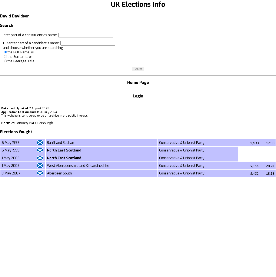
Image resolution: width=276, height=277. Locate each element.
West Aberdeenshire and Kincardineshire (78, 165)
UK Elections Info (138, 4)
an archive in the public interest (66, 115)
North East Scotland (64, 150)
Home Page (138, 82)
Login (138, 96)
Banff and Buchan (60, 142)
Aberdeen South (59, 173)
